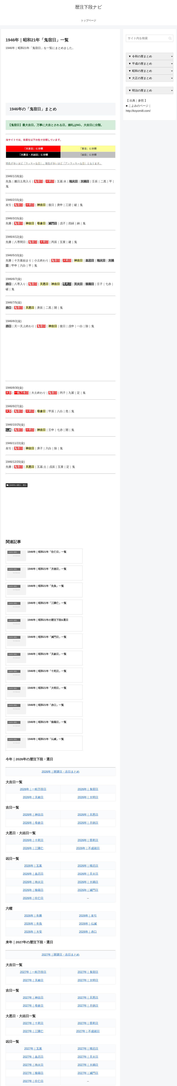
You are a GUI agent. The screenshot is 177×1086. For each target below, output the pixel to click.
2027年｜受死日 (88, 922)
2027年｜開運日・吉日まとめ (60, 854)
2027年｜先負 (33, 1006)
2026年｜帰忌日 (88, 765)
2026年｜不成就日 (88, 748)
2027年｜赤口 (88, 1014)
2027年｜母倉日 (33, 905)
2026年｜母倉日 (33, 722)
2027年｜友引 (88, 998)
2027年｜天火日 (88, 956)
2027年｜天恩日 (88, 897)
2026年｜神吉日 (33, 714)
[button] (170, 38)
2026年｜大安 (33, 831)
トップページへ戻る (139, 1076)
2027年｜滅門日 (88, 972)
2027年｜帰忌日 (88, 948)
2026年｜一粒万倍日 (33, 688)
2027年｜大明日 (88, 879)
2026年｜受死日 (88, 739)
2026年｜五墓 (33, 765)
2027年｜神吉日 (33, 897)
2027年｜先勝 (33, 998)
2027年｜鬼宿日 (88, 871)
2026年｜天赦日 (33, 696)
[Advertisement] (61, 76)
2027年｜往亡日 (33, 980)
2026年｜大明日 (88, 696)
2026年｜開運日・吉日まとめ (60, 671)
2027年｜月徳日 (88, 905)
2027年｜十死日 (33, 922)
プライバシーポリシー (163, 1076)
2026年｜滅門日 (88, 789)
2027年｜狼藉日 (33, 972)
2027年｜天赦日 (33, 879)
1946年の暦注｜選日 (17, 485)
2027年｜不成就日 (88, 930)
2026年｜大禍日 (88, 781)
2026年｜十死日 (33, 739)
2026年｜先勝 (33, 815)
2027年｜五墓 (33, 948)
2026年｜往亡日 (33, 797)
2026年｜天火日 (88, 773)
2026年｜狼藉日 (33, 789)
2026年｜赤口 (88, 831)
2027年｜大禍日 (88, 964)
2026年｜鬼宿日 (88, 688)
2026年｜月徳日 (88, 722)
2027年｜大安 (33, 1014)
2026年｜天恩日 (88, 714)
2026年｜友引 (88, 815)
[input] (149, 38)
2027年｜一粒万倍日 (33, 871)
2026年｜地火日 (33, 781)
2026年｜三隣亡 (33, 748)
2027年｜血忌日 (33, 956)
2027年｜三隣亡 (33, 930)
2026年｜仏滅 (88, 823)
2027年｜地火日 (33, 964)
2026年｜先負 (33, 823)
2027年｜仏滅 (88, 1006)
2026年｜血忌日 (33, 773)
